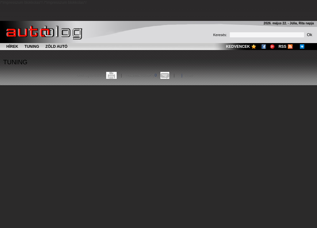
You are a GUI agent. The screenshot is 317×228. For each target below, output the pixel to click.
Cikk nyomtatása (91, 75)
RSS (283, 46)
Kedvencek (238, 46)
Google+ (272, 46)
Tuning (31, 46)
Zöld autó (56, 46)
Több (188, 75)
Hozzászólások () (142, 75)
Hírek (12, 46)
